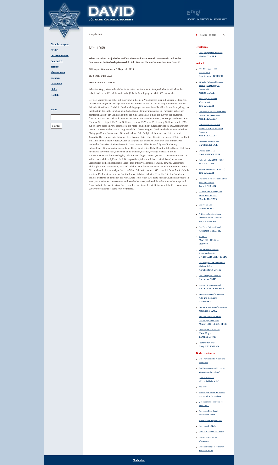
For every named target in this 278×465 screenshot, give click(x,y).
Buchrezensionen (60, 55)
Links (54, 89)
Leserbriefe (57, 61)
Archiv (54, 49)
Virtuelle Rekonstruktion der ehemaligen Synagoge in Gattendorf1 (211, 85)
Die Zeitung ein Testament (210, 275)
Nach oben (139, 460)
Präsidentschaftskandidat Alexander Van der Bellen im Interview (211, 128)
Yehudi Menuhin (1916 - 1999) (212, 169)
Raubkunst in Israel (207, 343)
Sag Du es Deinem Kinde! (210, 227)
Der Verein (56, 83)
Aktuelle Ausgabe (60, 44)
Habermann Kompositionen (210, 420)
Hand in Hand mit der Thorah (211, 431)
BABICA (203, 236)
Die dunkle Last (205, 205)
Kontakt (55, 95)
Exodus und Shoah (207, 151)
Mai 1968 (203, 387)
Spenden (55, 78)
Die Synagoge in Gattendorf (210, 52)
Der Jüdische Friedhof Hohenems (213, 307)
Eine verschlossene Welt (209, 141)
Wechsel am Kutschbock (209, 329)
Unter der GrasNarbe (207, 426)
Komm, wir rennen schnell (210, 285)
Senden (56, 125)
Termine (55, 66)
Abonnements (58, 72)
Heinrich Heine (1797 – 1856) (211, 160)
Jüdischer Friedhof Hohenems (211, 294)
